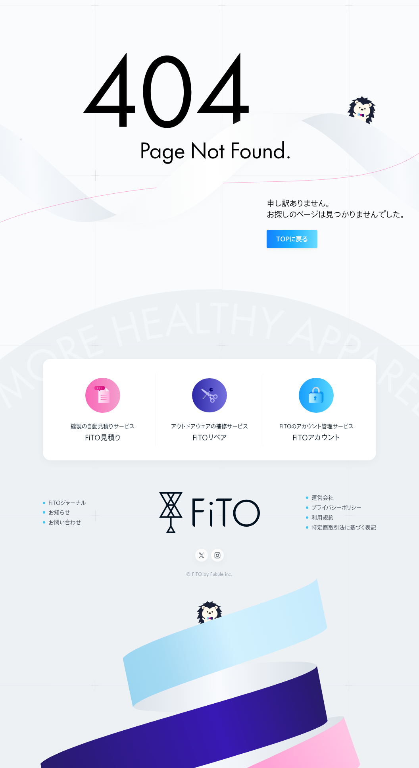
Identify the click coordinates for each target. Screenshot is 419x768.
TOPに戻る (292, 239)
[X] (201, 555)
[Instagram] (217, 555)
